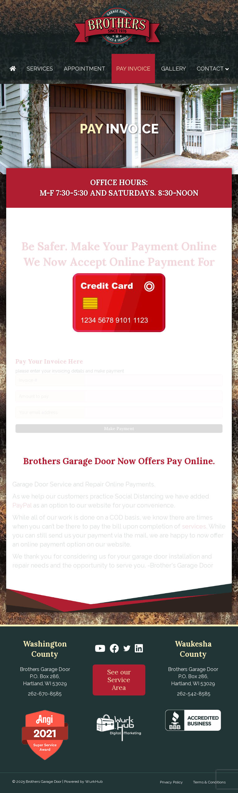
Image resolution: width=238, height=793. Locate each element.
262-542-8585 (193, 694)
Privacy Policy (171, 782)
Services (40, 68)
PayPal (22, 505)
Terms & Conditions (209, 782)
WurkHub (94, 781)
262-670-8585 (45, 694)
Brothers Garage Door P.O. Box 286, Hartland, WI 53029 (45, 676)
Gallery (173, 68)
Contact (210, 68)
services (194, 526)
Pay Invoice (133, 68)
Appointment (84, 68)
